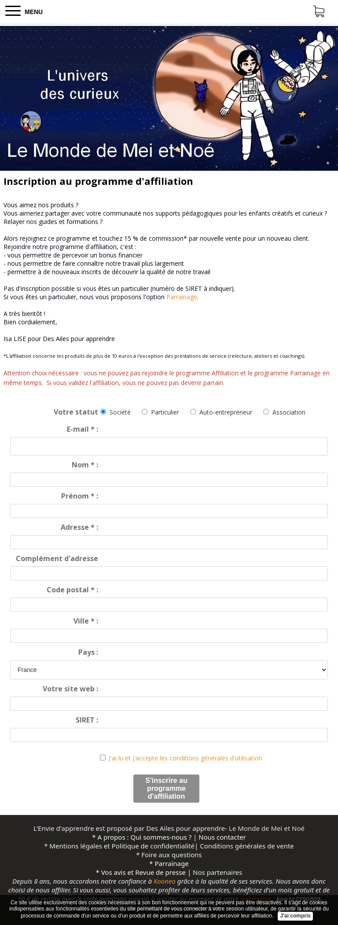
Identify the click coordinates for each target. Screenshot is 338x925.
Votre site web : (70, 689)
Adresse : (79, 527)
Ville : (85, 621)
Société (120, 412)
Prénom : (79, 496)
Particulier (165, 412)
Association (288, 412)
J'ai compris (295, 916)
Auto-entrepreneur (225, 412)
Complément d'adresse (57, 558)
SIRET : (87, 720)
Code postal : (72, 590)
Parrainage (181, 297)
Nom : (85, 465)
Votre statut (76, 412)
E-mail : (82, 429)
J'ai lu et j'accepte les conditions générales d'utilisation (185, 758)
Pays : (88, 652)
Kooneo (165, 881)
